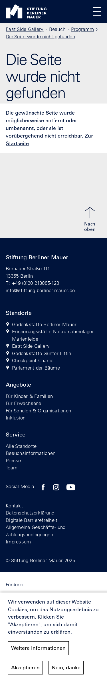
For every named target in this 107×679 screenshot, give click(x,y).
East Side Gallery (24, 29)
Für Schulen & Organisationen (38, 411)
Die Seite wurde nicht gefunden (40, 36)
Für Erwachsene (23, 403)
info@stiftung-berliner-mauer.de (40, 290)
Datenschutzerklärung (30, 513)
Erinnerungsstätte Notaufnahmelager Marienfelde (53, 335)
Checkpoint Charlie (33, 360)
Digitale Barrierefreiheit (32, 520)
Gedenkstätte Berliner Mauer (44, 324)
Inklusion (15, 418)
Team (11, 468)
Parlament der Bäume (36, 368)
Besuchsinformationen (30, 453)
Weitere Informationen (38, 651)
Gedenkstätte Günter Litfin (41, 353)
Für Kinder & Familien (29, 396)
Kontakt (14, 506)
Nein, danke (66, 670)
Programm (82, 29)
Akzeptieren (25, 670)
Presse (13, 460)
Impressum (18, 542)
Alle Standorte (21, 446)
